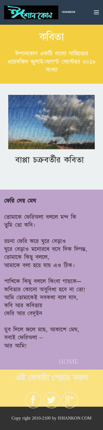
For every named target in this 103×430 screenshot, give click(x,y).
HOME (69, 363)
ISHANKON (68, 12)
